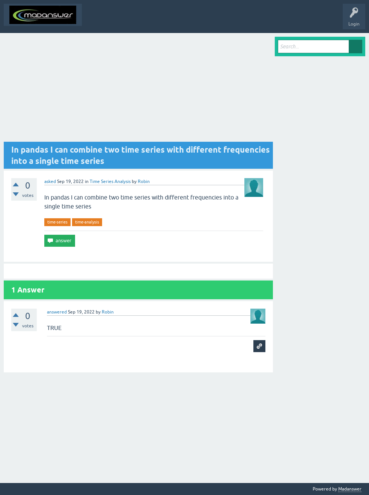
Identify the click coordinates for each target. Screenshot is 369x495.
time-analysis (87, 222)
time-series (57, 222)
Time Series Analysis (110, 181)
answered (57, 312)
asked (50, 181)
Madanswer (349, 489)
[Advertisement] (138, 89)
